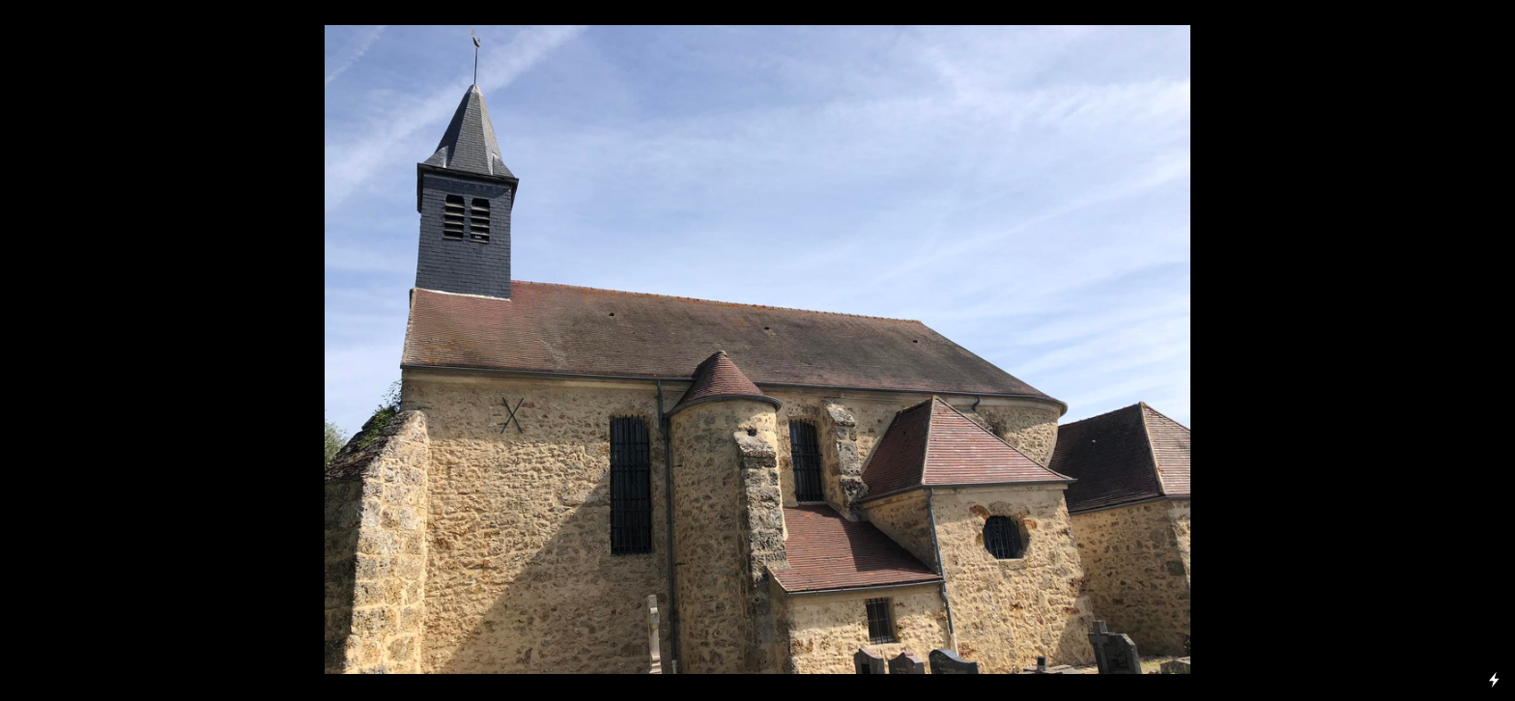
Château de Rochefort (93, 631)
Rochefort (135, 202)
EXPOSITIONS (68, 134)
